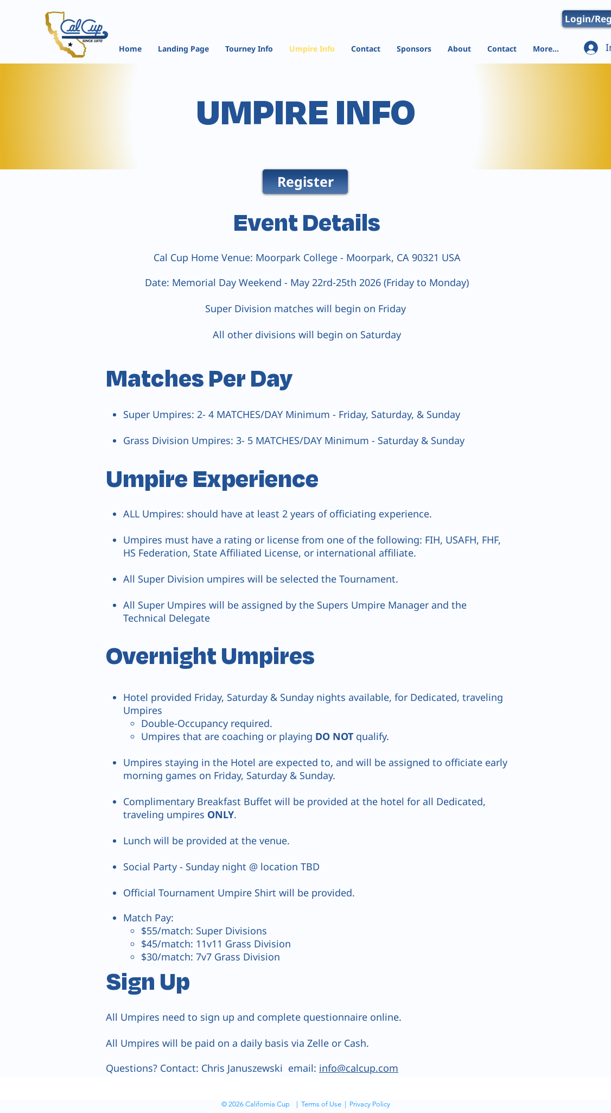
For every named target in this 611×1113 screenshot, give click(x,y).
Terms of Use (321, 1104)
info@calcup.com (358, 1067)
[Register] (305, 181)
